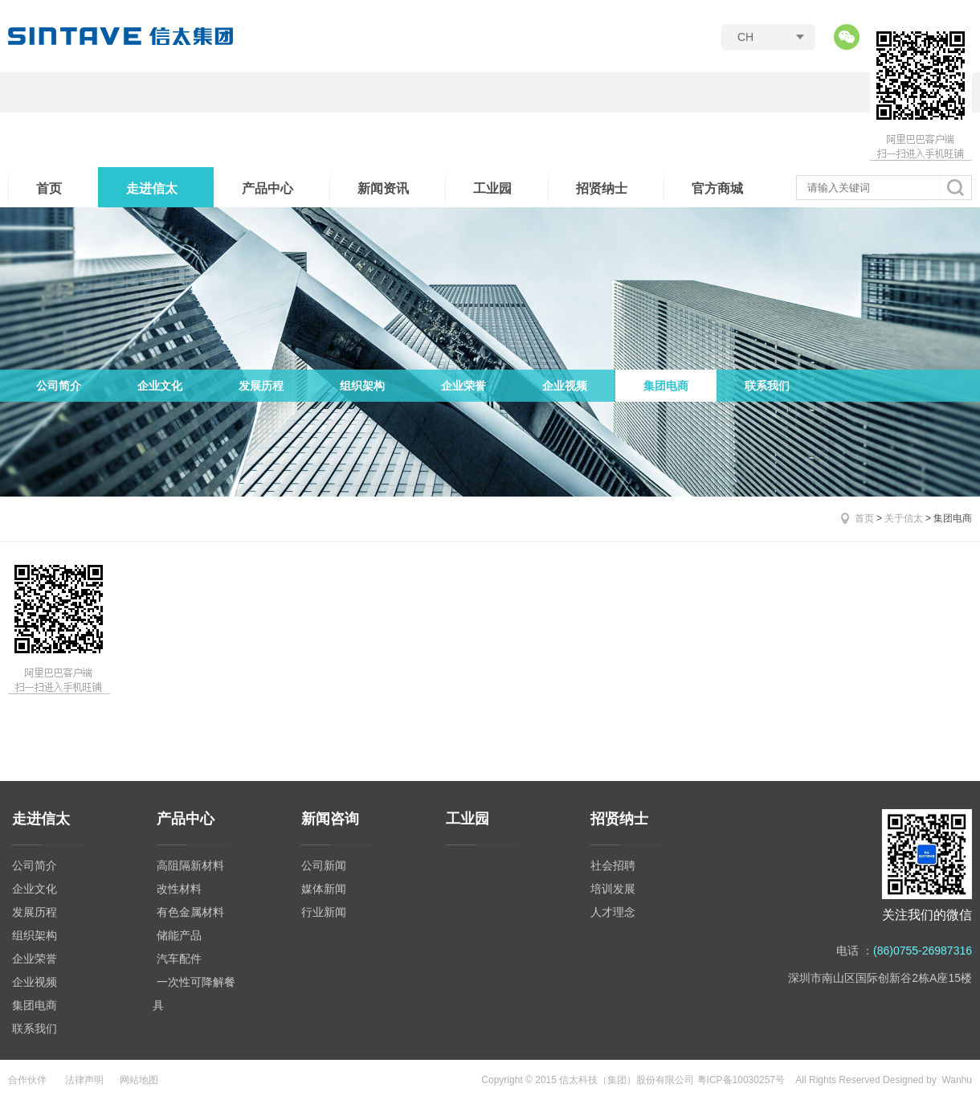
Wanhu (956, 1080)
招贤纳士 (601, 188)
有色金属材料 (190, 912)
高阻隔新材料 (190, 865)
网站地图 (139, 1080)
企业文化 (159, 385)
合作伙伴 (27, 1080)
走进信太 (152, 188)
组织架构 (362, 385)
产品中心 (267, 188)
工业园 (492, 188)
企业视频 (564, 385)
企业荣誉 (463, 385)
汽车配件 (179, 958)
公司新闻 (323, 865)
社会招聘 (612, 865)
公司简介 (58, 385)
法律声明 (84, 1080)
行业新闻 (323, 912)
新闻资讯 (383, 188)
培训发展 (612, 888)
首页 (49, 188)
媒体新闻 (323, 888)
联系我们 (767, 385)
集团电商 (665, 385)
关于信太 (903, 518)
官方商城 (717, 188)
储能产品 (179, 935)
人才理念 (612, 912)
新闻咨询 (330, 819)
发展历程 (261, 385)
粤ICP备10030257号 (741, 1080)
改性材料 (179, 888)
